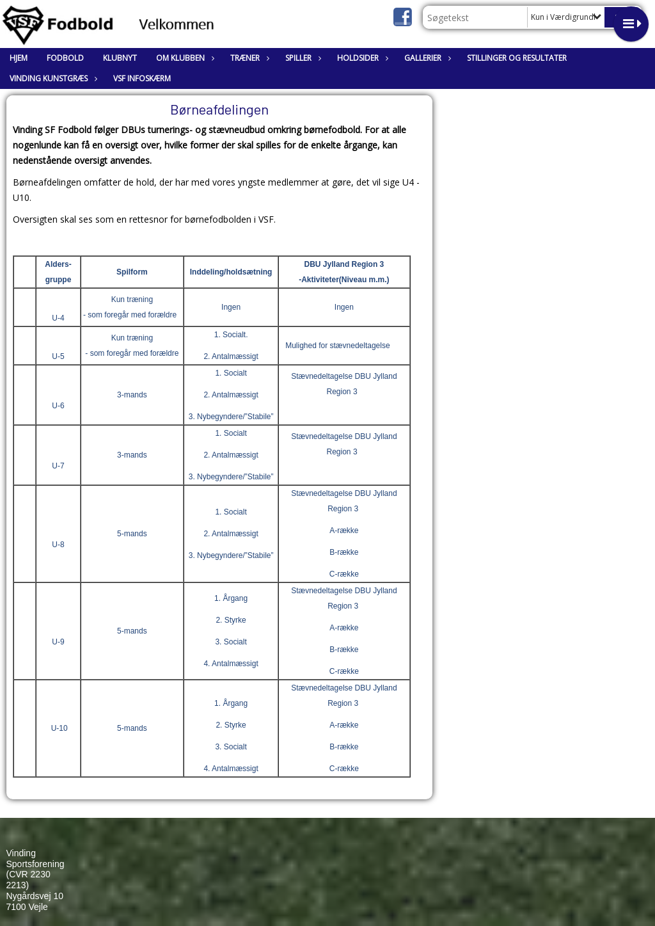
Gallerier (426, 57)
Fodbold (65, 57)
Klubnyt (120, 57)
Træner (248, 57)
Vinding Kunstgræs (52, 78)
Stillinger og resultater (517, 57)
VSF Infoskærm (142, 78)
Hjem (19, 57)
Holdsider (361, 57)
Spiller (301, 57)
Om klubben (183, 57)
